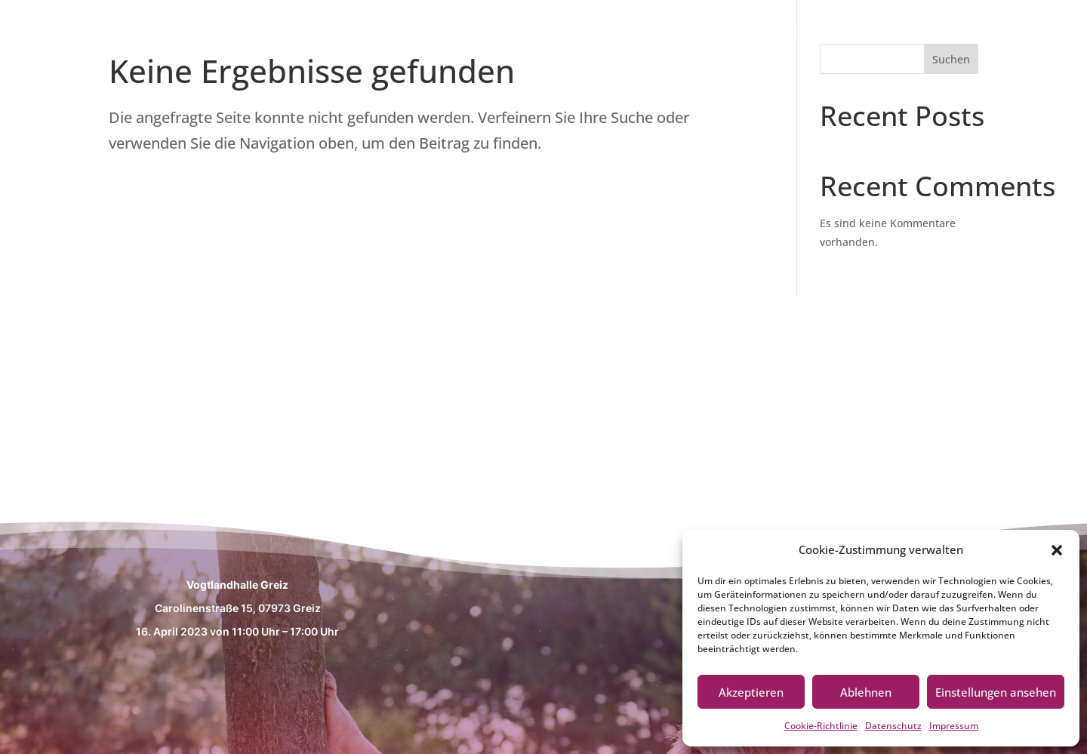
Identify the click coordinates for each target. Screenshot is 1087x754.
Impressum (953, 725)
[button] (1056, 550)
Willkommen (679, 32)
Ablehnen (865, 692)
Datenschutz (893, 725)
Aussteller (1025, 32)
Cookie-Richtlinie (821, 725)
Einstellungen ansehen (995, 692)
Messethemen (798, 32)
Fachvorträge (919, 32)
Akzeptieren (751, 692)
